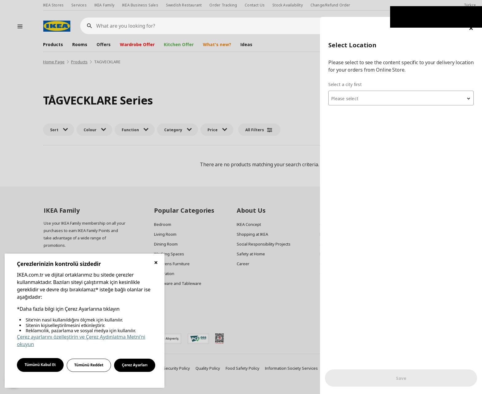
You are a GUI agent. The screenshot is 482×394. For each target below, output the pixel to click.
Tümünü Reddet (89, 365)
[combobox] (408, 81)
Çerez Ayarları (135, 365)
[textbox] (408, 81)
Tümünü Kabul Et (40, 364)
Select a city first (359, 67)
